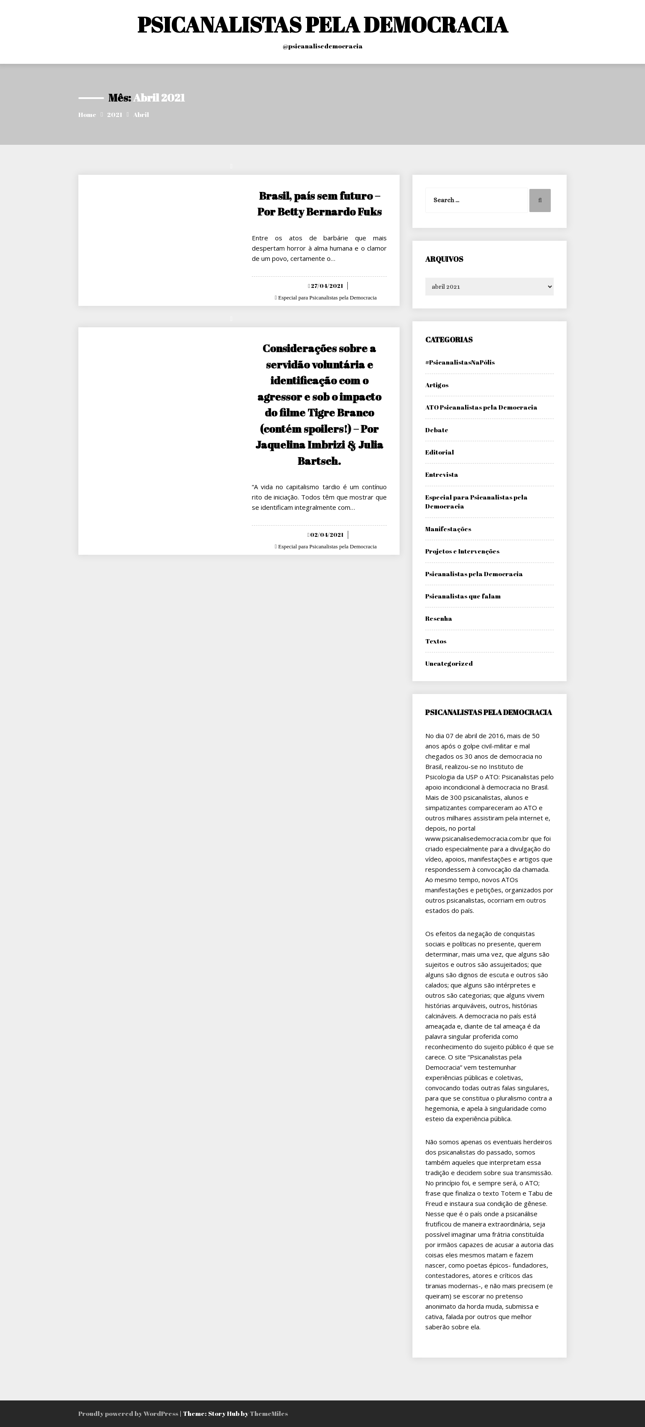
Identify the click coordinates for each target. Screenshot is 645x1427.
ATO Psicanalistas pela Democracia (481, 407)
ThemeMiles (269, 1413)
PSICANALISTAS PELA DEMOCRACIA (322, 24)
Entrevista (441, 474)
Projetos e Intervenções (462, 551)
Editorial (439, 452)
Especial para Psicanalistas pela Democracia (327, 297)
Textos (435, 641)
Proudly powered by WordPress (128, 1413)
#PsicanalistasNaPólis (460, 362)
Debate (436, 429)
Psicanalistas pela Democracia (474, 573)
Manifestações (448, 528)
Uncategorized (449, 663)
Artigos (436, 384)
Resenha (438, 618)
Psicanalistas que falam (463, 596)
